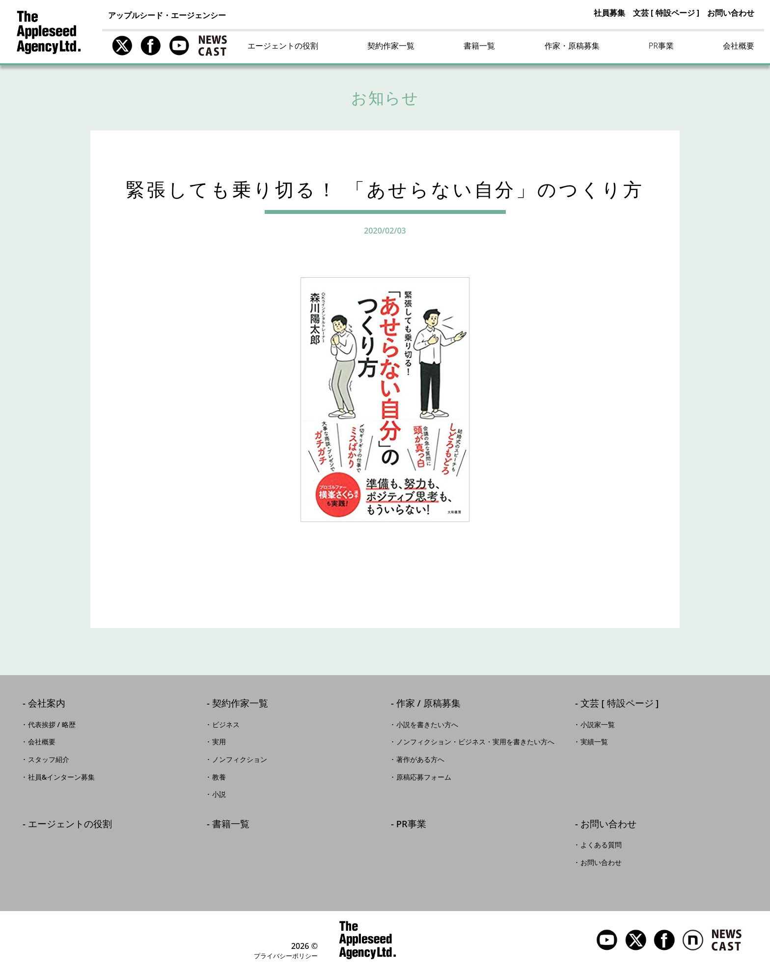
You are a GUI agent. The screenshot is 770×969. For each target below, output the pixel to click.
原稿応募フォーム (423, 777)
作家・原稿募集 (572, 45)
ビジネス (226, 724)
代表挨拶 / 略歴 (52, 724)
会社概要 (738, 45)
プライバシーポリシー (286, 955)
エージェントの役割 (283, 45)
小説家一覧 (597, 724)
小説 (219, 794)
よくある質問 (601, 844)
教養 (219, 777)
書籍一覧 (479, 45)
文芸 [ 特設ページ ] (666, 12)
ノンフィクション (239, 759)
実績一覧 (594, 741)
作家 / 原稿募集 (428, 704)
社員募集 (609, 12)
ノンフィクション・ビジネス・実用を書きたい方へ (475, 741)
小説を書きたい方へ (427, 724)
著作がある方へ (420, 759)
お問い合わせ (730, 12)
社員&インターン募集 (61, 777)
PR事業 (661, 45)
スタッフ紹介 (48, 759)
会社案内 (46, 704)
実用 (219, 741)
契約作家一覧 (390, 45)
